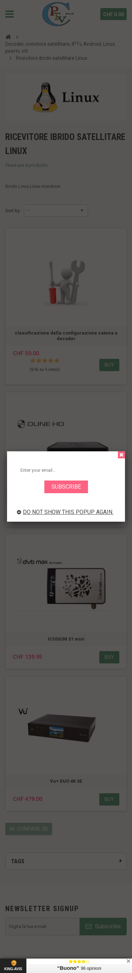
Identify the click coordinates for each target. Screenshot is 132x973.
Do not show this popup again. (65, 512)
